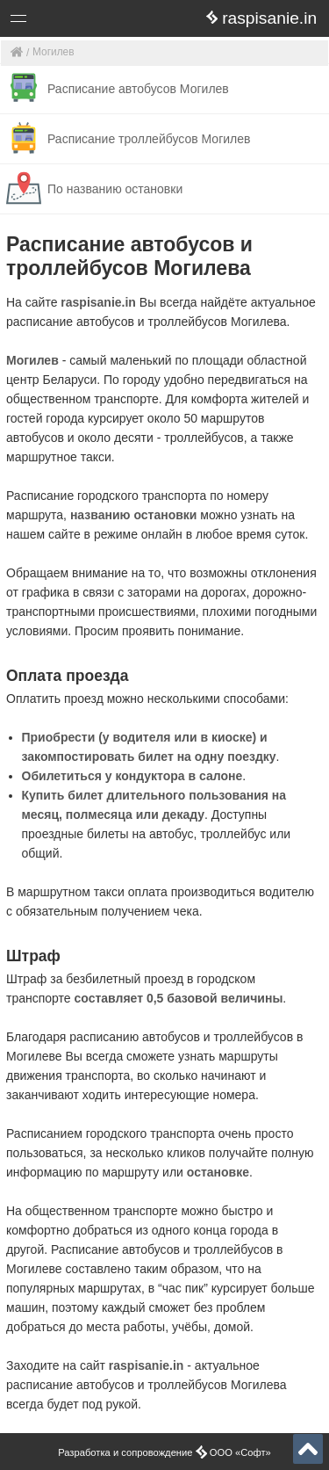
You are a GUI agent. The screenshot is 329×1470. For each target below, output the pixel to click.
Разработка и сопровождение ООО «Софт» (164, 1452)
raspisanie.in (98, 302)
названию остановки (133, 515)
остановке (218, 1172)
